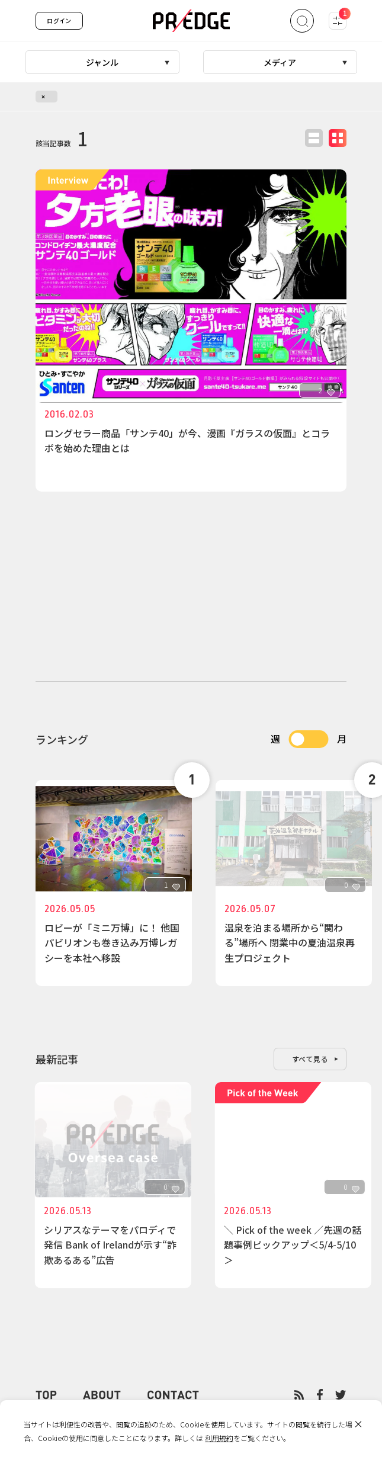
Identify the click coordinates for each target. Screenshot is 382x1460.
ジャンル (102, 62)
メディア (280, 62)
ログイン (59, 20)
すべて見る (310, 1059)
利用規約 (219, 1438)
